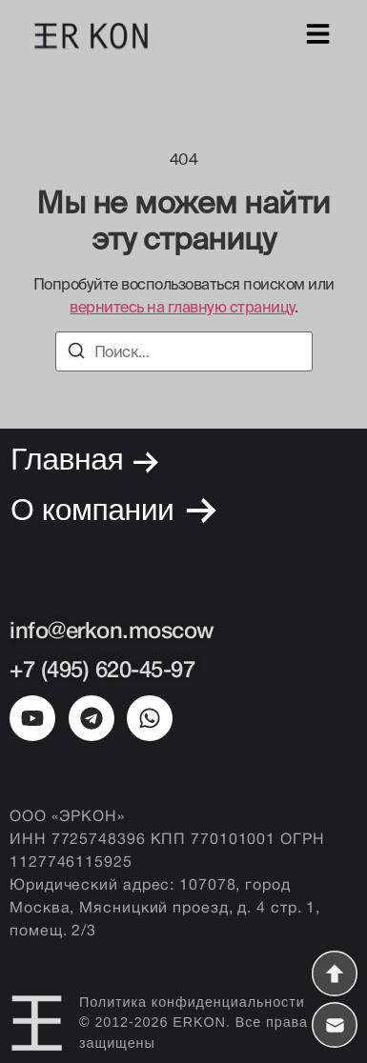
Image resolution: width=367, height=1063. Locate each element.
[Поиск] (76, 353)
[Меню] (318, 36)
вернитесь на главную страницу (182, 306)
